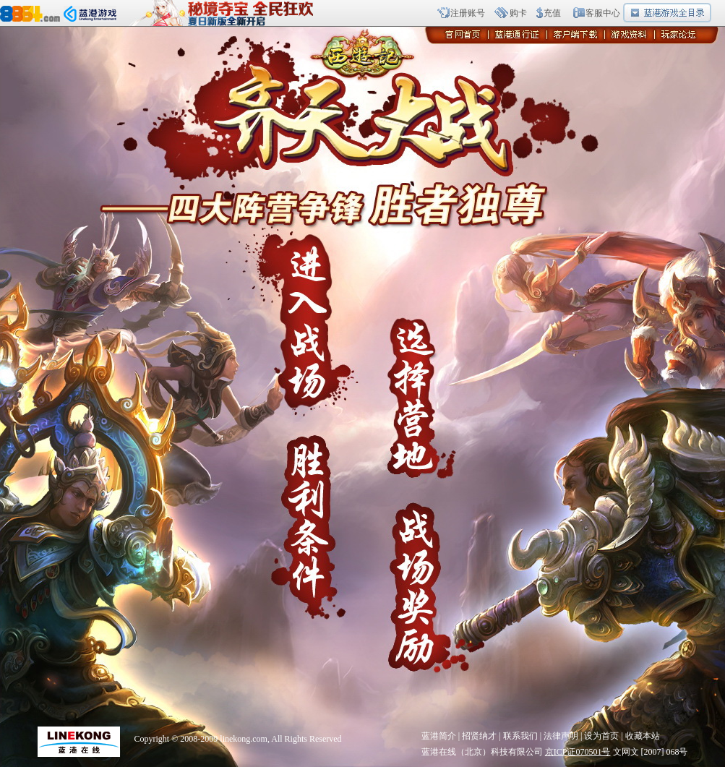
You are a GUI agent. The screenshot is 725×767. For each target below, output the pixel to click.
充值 (552, 13)
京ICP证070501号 (578, 752)
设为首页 (601, 736)
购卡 (518, 13)
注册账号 (467, 13)
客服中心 (602, 13)
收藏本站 (642, 736)
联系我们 (520, 736)
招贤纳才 (479, 736)
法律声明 (561, 736)
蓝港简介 (438, 736)
